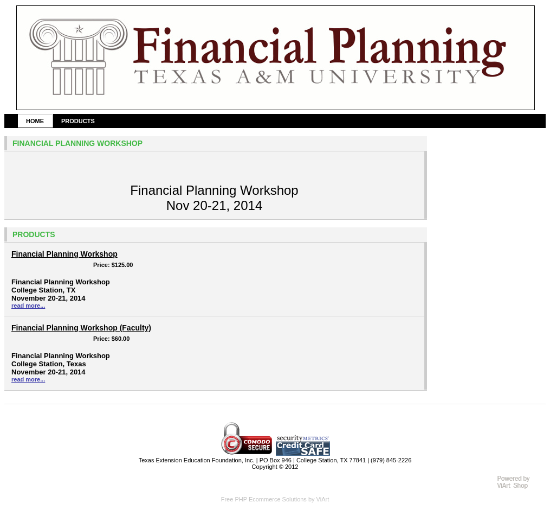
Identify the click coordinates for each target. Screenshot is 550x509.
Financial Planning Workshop (64, 254)
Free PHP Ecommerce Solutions (264, 499)
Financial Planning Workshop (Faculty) (81, 327)
